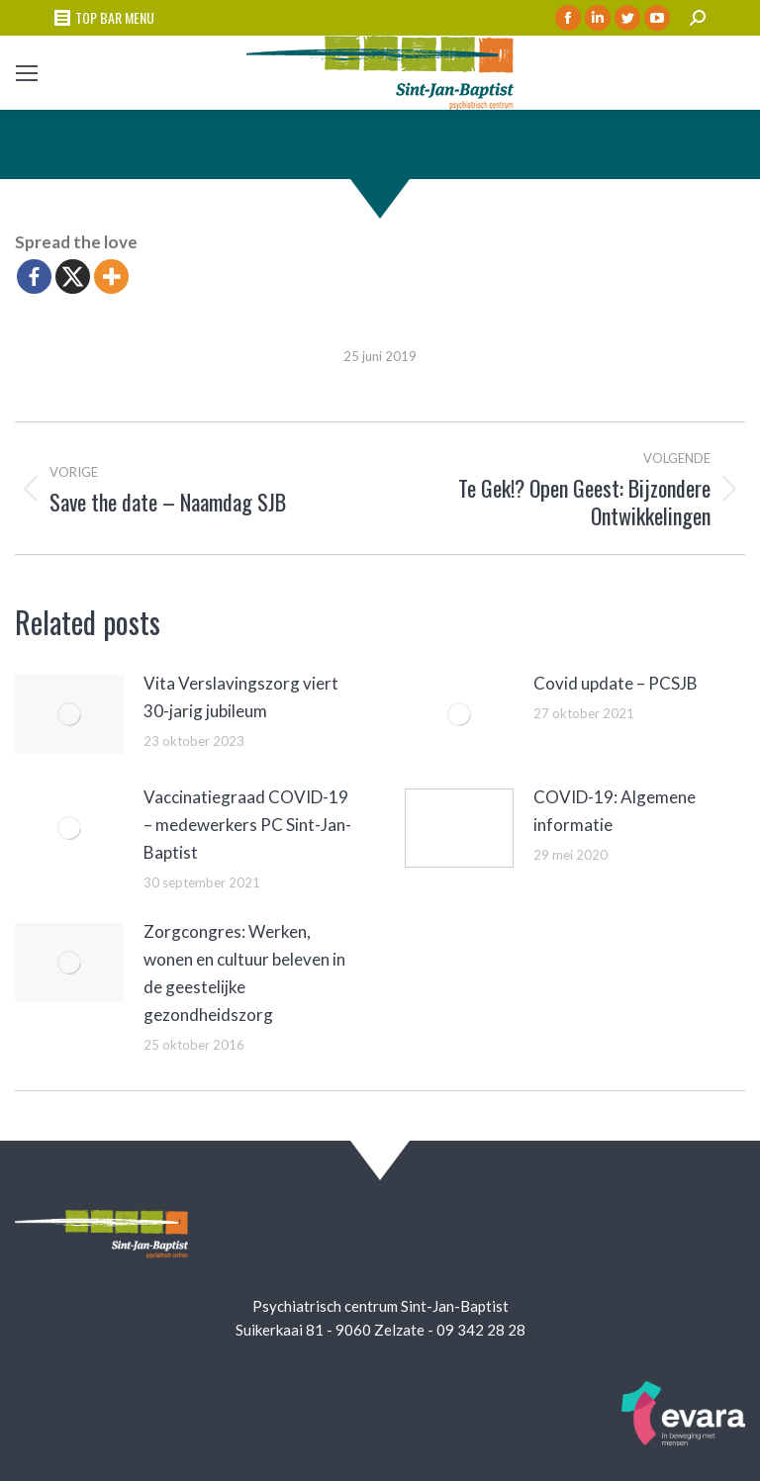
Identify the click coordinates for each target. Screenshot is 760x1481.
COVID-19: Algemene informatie (614, 811)
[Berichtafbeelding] (69, 714)
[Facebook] (34, 276)
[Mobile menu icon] (27, 73)
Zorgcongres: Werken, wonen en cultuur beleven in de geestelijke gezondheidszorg (244, 973)
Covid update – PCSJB (615, 683)
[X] (72, 276)
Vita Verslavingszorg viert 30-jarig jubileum (240, 697)
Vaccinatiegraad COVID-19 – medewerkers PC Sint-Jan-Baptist (247, 825)
